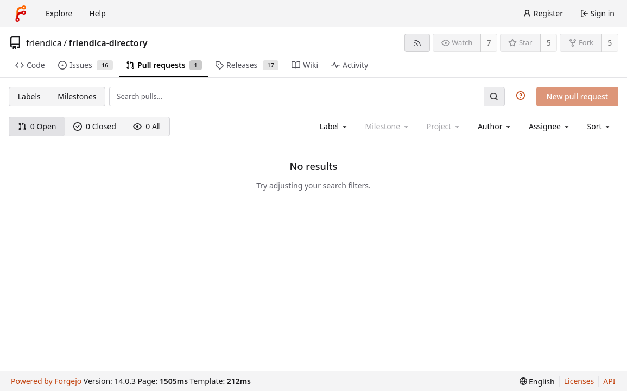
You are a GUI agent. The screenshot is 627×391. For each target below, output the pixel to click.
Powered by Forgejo (46, 381)
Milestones (77, 96)
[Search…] (494, 96)
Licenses (579, 381)
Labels (29, 96)
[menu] (599, 126)
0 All (147, 126)
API (609, 381)
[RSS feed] (417, 43)
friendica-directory (108, 42)
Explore (59, 13)
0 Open (37, 126)
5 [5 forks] (609, 42)
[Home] (20, 13)
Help (97, 13)
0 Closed (94, 126)
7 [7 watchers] (489, 42)
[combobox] (334, 126)
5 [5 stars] (549, 42)
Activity (349, 65)
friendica (44, 42)
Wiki (305, 65)
